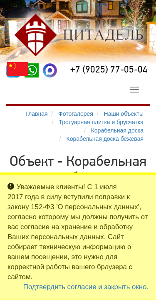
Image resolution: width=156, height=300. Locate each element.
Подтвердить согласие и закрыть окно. (86, 287)
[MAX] (50, 70)
